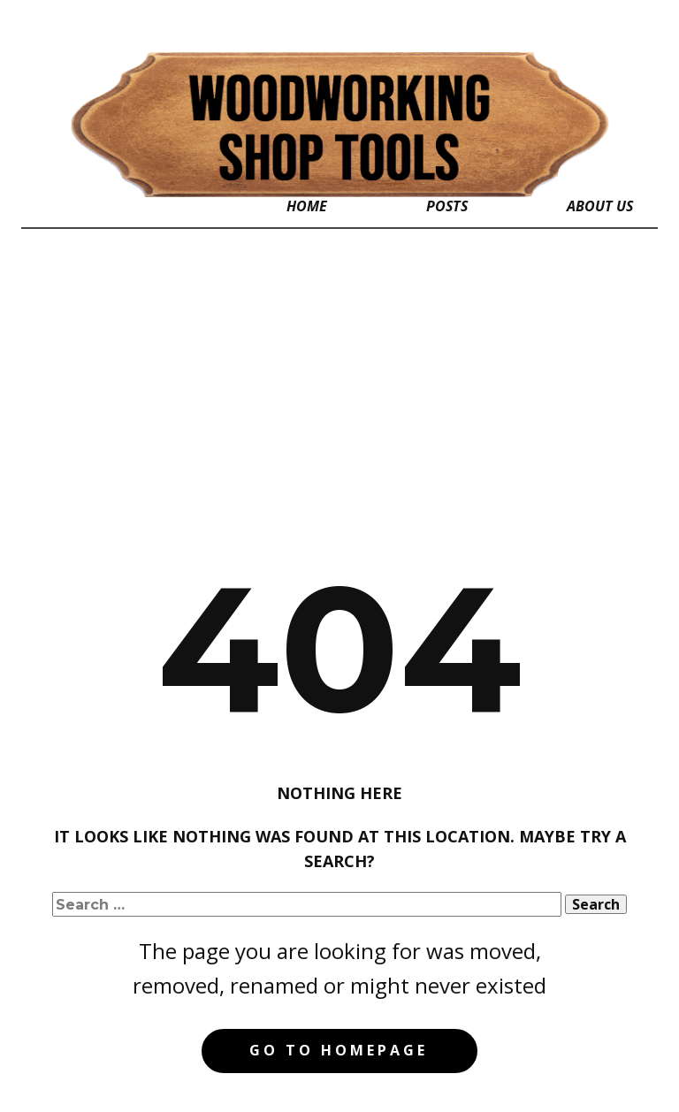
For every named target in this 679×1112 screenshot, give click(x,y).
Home (306, 206)
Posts (447, 206)
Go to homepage (338, 1050)
